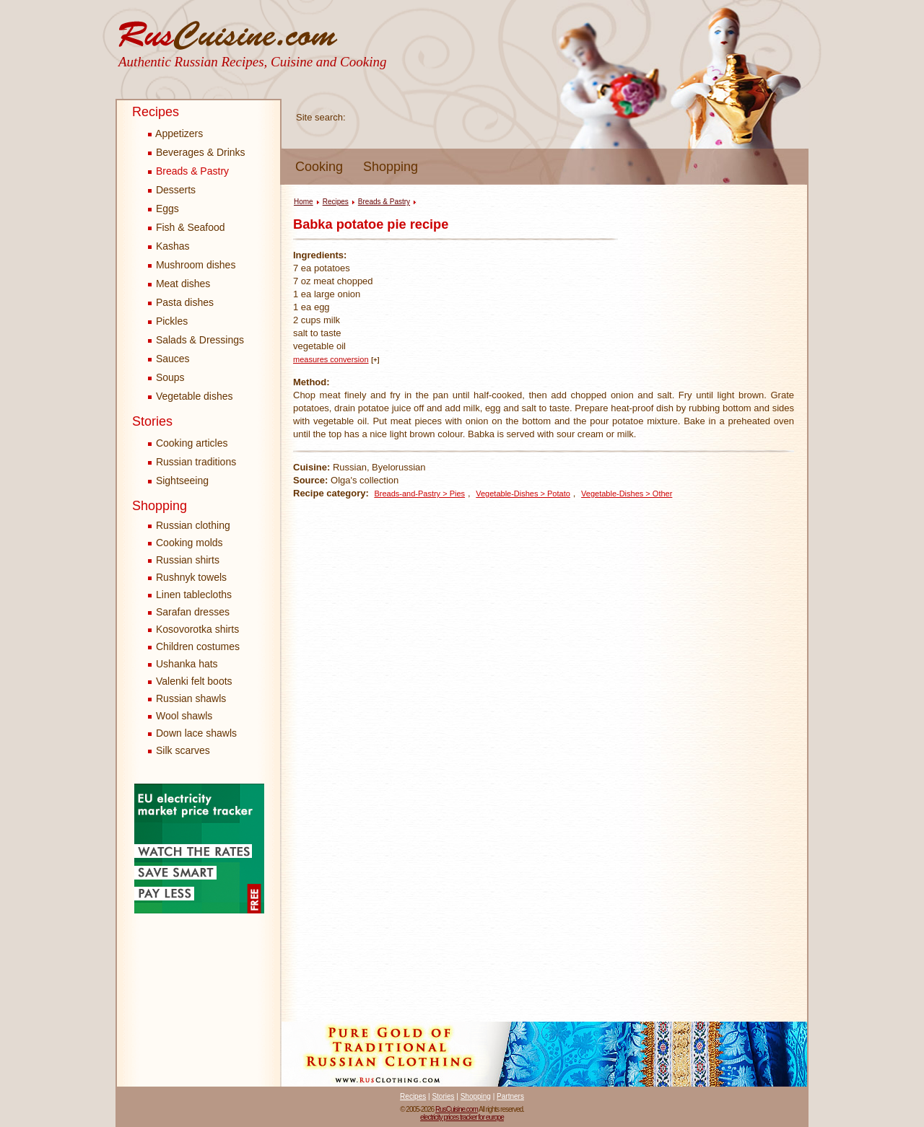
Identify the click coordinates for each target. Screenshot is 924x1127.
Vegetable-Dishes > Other (626, 493)
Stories (152, 421)
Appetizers (175, 133)
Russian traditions (192, 462)
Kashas (169, 246)
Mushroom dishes (191, 265)
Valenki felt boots (194, 681)
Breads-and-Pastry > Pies (419, 493)
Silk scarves (183, 750)
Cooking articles (188, 443)
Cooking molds (189, 542)
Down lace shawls (196, 733)
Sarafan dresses (193, 612)
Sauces (169, 358)
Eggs (163, 208)
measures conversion (331, 359)
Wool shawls (184, 716)
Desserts (172, 190)
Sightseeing (178, 480)
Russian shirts (187, 560)
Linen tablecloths (194, 594)
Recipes (155, 112)
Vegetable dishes (190, 396)
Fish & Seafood (186, 227)
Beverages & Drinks (196, 152)
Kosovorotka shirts (197, 629)
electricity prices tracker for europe (462, 1117)
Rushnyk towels (191, 577)
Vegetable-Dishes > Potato (523, 493)
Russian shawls (191, 698)
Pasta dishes (181, 302)
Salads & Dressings (196, 340)
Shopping (390, 166)
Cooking (319, 166)
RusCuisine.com (456, 1109)
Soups (166, 377)
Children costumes (198, 646)
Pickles (168, 321)
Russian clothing (193, 525)
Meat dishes (179, 283)
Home (303, 202)
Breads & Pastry (188, 171)
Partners (510, 1096)
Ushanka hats (187, 664)
